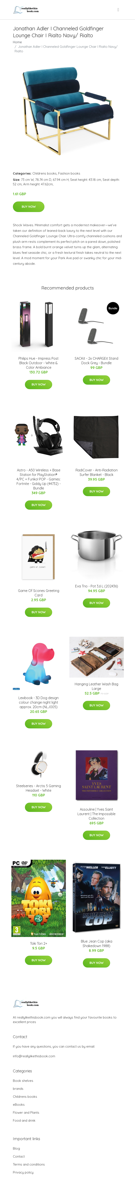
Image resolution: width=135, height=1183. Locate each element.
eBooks (19, 1104)
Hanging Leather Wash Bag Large (96, 686)
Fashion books (69, 173)
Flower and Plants (26, 1112)
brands (18, 1089)
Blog (16, 1148)
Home (17, 42)
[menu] (118, 10)
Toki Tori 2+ (38, 943)
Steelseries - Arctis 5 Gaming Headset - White (38, 788)
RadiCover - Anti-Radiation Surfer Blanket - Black (97, 472)
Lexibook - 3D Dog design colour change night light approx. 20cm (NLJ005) (38, 702)
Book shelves (23, 1081)
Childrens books (44, 173)
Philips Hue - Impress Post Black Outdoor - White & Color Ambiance (38, 363)
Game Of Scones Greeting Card (38, 592)
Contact (19, 1156)
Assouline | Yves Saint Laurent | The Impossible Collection (96, 814)
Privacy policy (23, 1172)
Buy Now (29, 207)
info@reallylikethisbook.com (34, 1056)
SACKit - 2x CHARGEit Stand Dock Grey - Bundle (96, 360)
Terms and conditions (29, 1164)
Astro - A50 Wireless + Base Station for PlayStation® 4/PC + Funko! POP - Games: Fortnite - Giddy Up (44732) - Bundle (39, 479)
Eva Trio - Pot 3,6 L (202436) (96, 586)
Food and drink (24, 1120)
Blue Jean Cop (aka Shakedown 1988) (96, 943)
